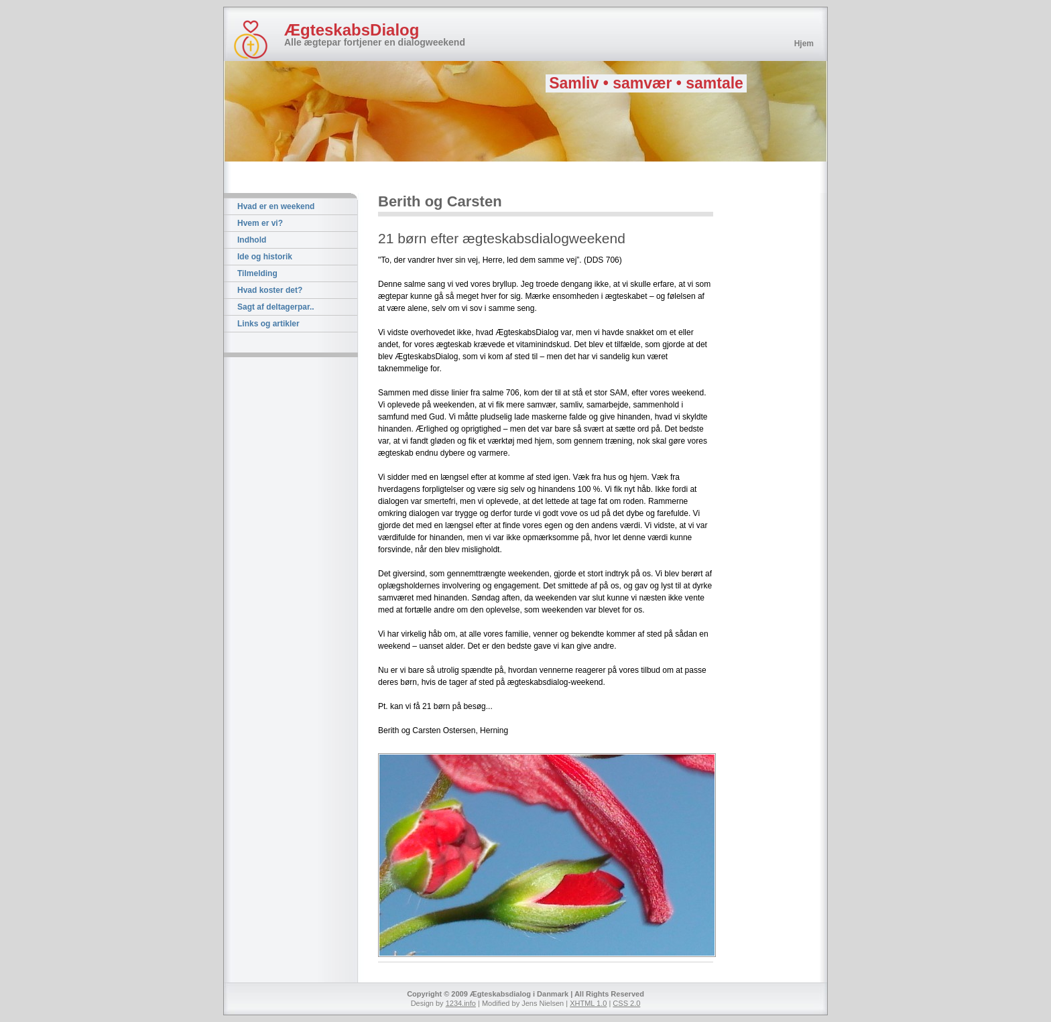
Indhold (251, 240)
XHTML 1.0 (588, 1003)
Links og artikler (268, 323)
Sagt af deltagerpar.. (275, 307)
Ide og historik (264, 256)
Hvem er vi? (260, 223)
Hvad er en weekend (275, 206)
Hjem (804, 43)
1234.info (461, 1003)
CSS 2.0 (626, 1003)
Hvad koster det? (269, 290)
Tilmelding (257, 273)
